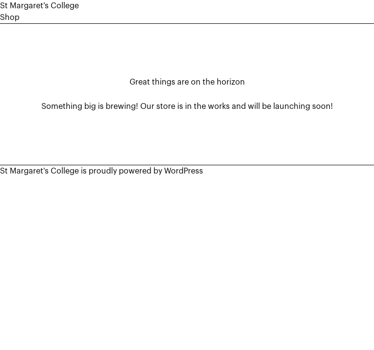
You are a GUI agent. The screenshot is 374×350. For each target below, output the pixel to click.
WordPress (183, 171)
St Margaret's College (39, 6)
